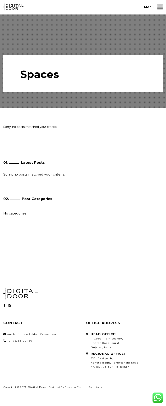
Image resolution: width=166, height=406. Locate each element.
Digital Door (37, 387)
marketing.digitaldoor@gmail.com (33, 334)
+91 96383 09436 (19, 340)
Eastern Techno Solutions (83, 387)
